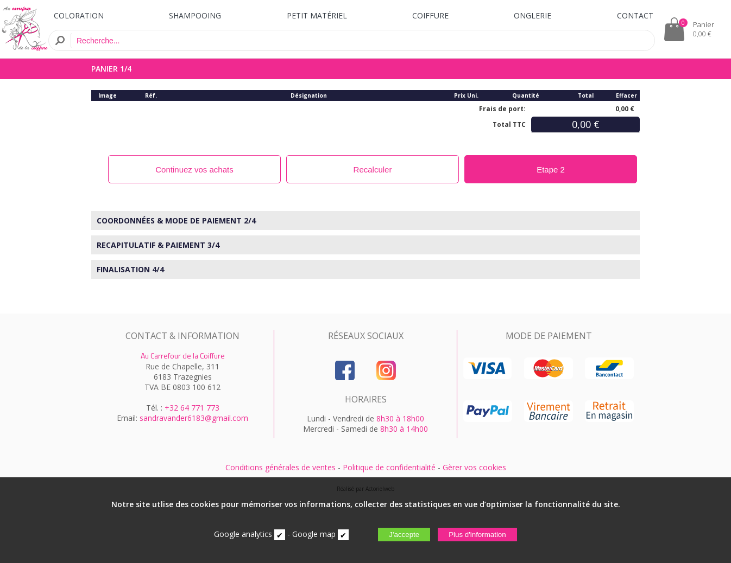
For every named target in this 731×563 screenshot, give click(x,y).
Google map (314, 534)
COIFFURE (430, 15)
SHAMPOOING (195, 15)
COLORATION (79, 15)
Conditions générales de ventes (280, 467)
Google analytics (243, 534)
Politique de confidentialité (389, 467)
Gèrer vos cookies (474, 467)
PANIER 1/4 (111, 68)
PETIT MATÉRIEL (317, 15)
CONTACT (635, 15)
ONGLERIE (532, 15)
